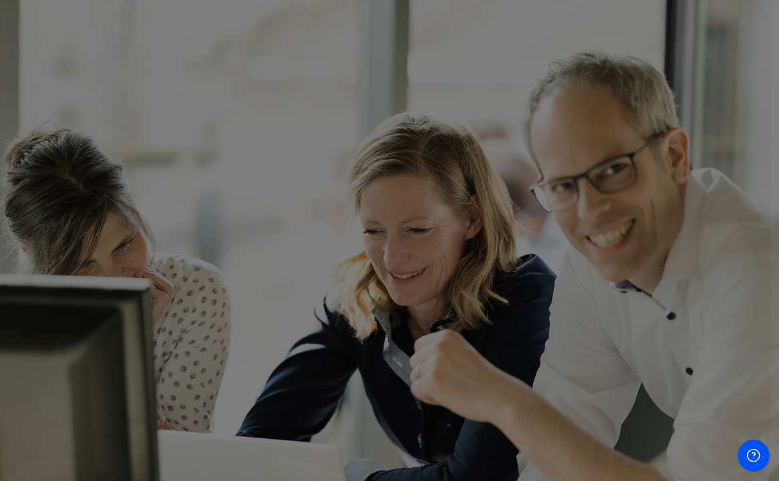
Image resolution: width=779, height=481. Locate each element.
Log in (638, 367)
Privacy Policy (553, 458)
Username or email (562, 198)
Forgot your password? (711, 330)
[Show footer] (754, 456)
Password (541, 265)
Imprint (536, 430)
